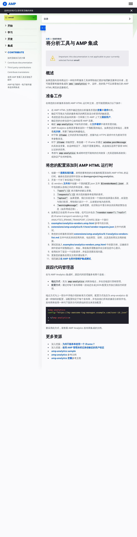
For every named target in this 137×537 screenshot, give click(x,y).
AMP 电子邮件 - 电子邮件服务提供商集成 (20, 86)
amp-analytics (59, 354)
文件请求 (95, 124)
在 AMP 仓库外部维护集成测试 (75, 258)
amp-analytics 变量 (61, 358)
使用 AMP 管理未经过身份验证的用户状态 (83, 347)
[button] (131, 4)
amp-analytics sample (63, 351)
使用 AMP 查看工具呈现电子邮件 (20, 78)
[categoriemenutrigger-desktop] (46, 27)
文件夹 (66, 183)
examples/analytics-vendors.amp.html (72, 223)
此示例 (57, 131)
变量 (99, 110)
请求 (106, 110)
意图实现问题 (67, 172)
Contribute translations (18, 72)
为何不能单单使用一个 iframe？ (78, 344)
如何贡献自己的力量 (16, 58)
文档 (47, 39)
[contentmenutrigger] (87, 19)
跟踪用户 (106, 117)
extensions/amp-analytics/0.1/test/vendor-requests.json (83, 226)
